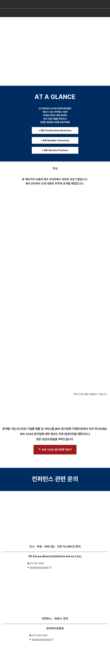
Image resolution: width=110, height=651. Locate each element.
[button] (55, 130)
